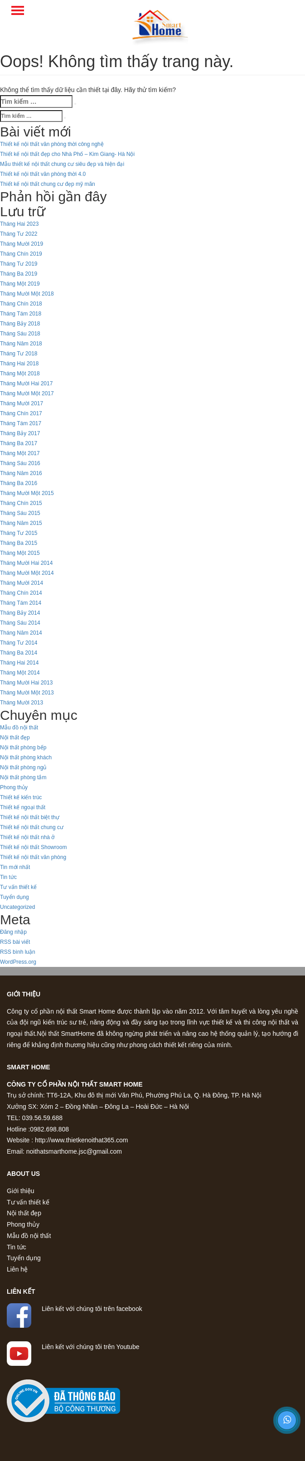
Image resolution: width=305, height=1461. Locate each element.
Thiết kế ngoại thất (22, 807)
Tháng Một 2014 (20, 673)
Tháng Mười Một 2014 (27, 573)
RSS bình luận (17, 952)
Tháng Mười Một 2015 (27, 493)
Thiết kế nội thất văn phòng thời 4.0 (43, 174)
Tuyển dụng (14, 897)
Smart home (28, 1067)
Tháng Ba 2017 (18, 443)
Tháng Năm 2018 (21, 343)
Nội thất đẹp (15, 737)
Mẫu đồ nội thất (19, 727)
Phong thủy (14, 787)
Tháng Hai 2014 (19, 663)
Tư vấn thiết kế (18, 887)
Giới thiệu (23, 994)
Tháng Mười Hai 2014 (26, 563)
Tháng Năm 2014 (21, 633)
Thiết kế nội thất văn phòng (33, 857)
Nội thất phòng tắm (23, 777)
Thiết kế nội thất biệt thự (29, 817)
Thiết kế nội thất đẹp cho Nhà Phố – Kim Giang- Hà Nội (67, 154)
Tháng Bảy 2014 (20, 613)
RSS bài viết (15, 942)
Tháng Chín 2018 (21, 304)
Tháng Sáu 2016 (20, 463)
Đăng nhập (13, 932)
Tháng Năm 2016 (21, 473)
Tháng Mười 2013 (21, 702)
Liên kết (21, 1291)
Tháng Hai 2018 (19, 363)
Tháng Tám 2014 (20, 603)
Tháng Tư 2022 (19, 234)
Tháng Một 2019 (20, 284)
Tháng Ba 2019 (18, 274)
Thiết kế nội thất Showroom (33, 847)
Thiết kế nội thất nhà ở (27, 837)
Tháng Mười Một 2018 (27, 294)
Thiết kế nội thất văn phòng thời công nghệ (52, 144)
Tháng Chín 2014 (21, 593)
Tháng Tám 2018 (20, 314)
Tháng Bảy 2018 (20, 323)
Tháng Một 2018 (20, 373)
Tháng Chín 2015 (21, 503)
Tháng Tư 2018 (19, 353)
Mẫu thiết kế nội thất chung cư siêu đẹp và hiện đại (62, 164)
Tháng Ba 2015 (18, 543)
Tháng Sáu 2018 (20, 333)
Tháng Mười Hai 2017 (26, 383)
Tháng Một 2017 (20, 453)
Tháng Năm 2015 (21, 523)
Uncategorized (17, 907)
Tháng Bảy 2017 (20, 433)
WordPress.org (18, 962)
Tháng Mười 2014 (21, 583)
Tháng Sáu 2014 (20, 623)
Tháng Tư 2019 (19, 264)
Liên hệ (17, 1269)
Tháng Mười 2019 (21, 244)
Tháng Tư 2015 (19, 533)
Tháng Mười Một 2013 (27, 692)
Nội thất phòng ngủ (23, 767)
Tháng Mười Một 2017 (27, 393)
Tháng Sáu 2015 (20, 513)
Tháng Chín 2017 (21, 413)
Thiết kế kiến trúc (21, 797)
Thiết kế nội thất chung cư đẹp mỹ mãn (47, 184)
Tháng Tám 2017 (20, 423)
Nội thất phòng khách (26, 757)
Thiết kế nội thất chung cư (31, 827)
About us (23, 1173)
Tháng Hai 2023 (19, 224)
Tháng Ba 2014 (18, 653)
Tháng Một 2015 (20, 553)
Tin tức (8, 877)
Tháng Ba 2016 (18, 483)
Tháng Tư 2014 (19, 643)
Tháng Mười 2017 (21, 403)
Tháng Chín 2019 (21, 254)
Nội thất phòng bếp (23, 747)
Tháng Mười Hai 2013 (26, 683)
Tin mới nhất (15, 867)
